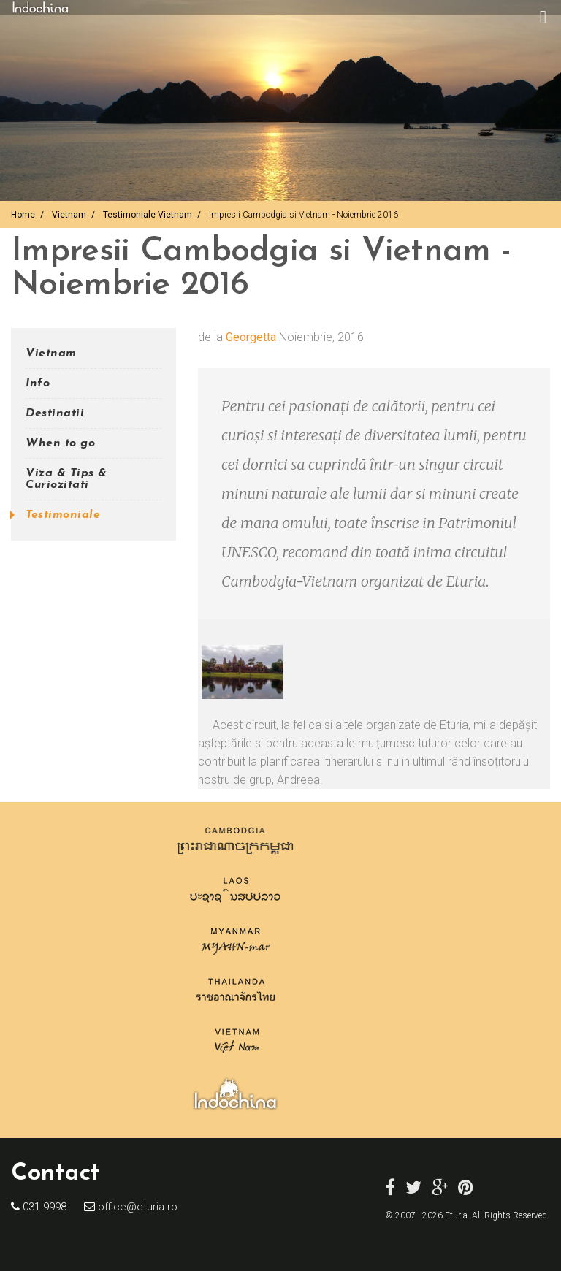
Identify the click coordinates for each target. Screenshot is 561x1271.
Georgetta (251, 337)
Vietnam (69, 215)
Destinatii (55, 413)
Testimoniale (63, 515)
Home (23, 215)
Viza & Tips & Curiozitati (66, 479)
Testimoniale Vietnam (147, 215)
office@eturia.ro (136, 1206)
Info (38, 383)
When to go (60, 443)
